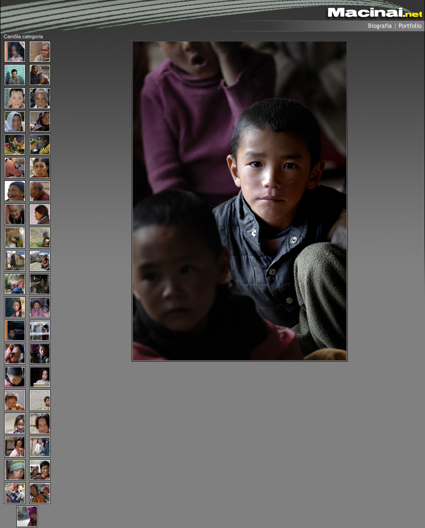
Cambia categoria (23, 36)
